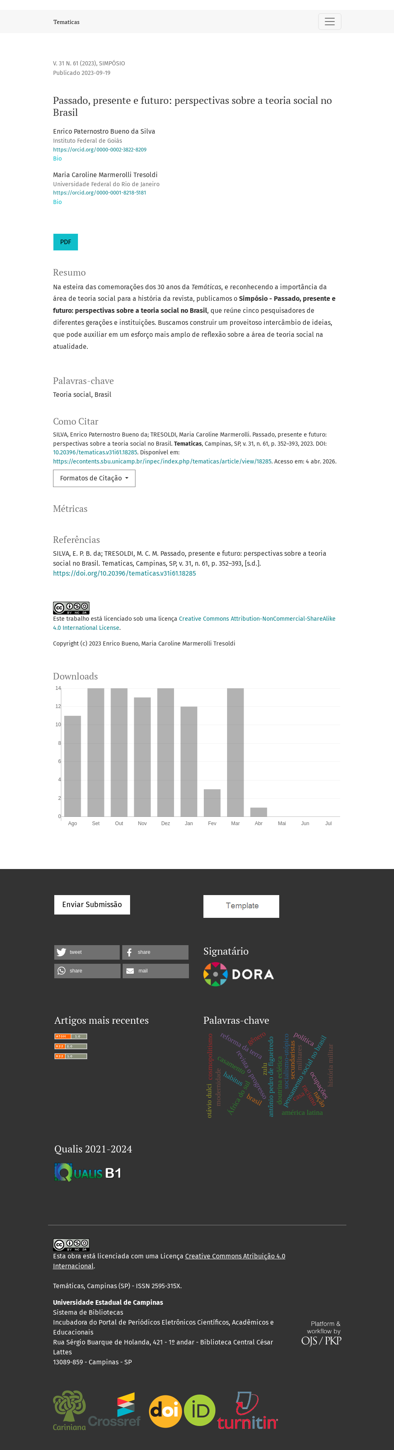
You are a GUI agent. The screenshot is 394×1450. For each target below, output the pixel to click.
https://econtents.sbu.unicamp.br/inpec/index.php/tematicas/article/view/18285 (162, 461)
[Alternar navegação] (329, 21)
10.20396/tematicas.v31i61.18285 (95, 452)
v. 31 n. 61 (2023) (74, 63)
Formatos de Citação (91, 478)
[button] (87, 952)
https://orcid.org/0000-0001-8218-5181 (99, 193)
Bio (57, 158)
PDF (65, 242)
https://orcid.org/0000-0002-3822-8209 (100, 149)
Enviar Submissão (92, 904)
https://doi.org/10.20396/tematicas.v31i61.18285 (124, 573)
